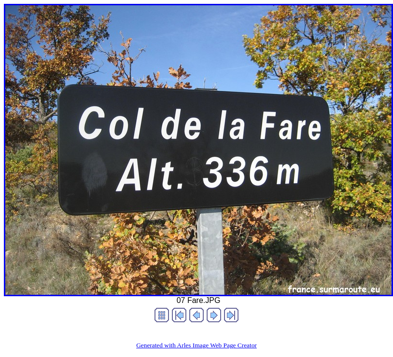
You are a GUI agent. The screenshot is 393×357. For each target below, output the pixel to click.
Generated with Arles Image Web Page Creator (196, 345)
